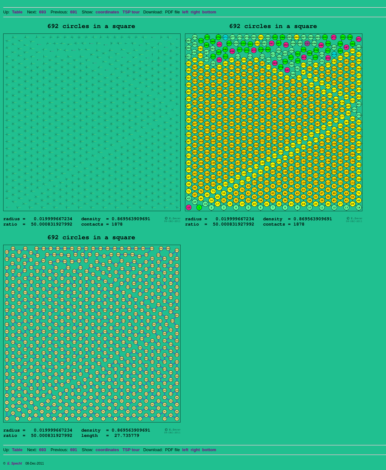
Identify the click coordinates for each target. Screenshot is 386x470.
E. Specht (14, 463)
